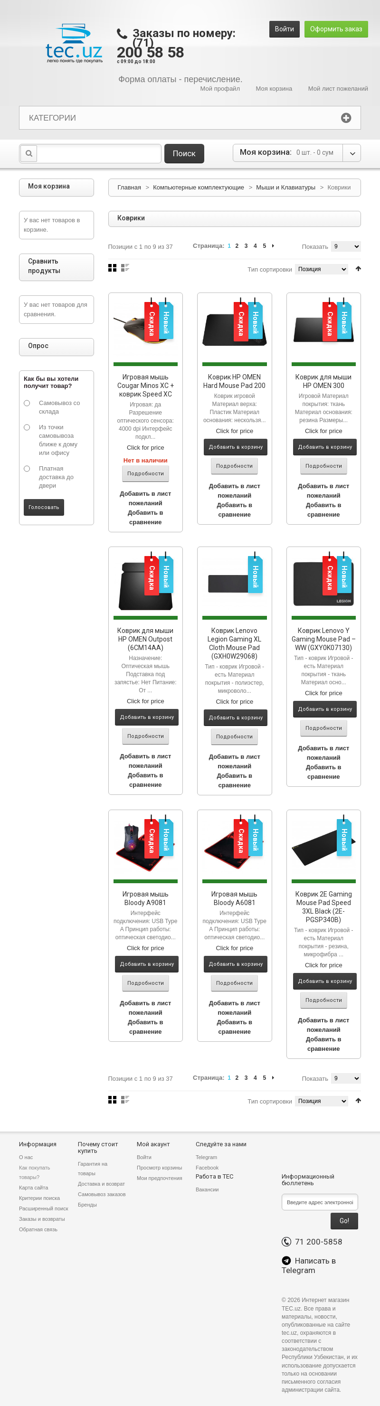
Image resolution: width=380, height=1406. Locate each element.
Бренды (87, 1205)
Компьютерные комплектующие (199, 187)
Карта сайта (33, 1187)
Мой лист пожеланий (338, 88)
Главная (129, 187)
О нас (26, 1157)
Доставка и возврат (101, 1184)
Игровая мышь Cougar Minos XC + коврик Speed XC (145, 385)
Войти (284, 29)
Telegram (206, 1157)
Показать (315, 246)
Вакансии (207, 1189)
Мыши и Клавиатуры (285, 187)
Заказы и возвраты (42, 1219)
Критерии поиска (39, 1198)
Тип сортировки (269, 269)
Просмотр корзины (159, 1167)
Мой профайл (220, 88)
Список (125, 268)
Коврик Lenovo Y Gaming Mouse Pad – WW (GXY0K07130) (324, 639)
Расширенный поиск (43, 1208)
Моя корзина (274, 88)
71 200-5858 (312, 1241)
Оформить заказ (336, 29)
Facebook (207, 1167)
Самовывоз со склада (59, 407)
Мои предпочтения (159, 1178)
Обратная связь (38, 1229)
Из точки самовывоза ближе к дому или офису (58, 440)
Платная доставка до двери (56, 477)
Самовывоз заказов (102, 1194)
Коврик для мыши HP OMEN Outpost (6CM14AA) (145, 639)
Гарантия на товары (92, 1168)
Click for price (145, 447)
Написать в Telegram (309, 1265)
